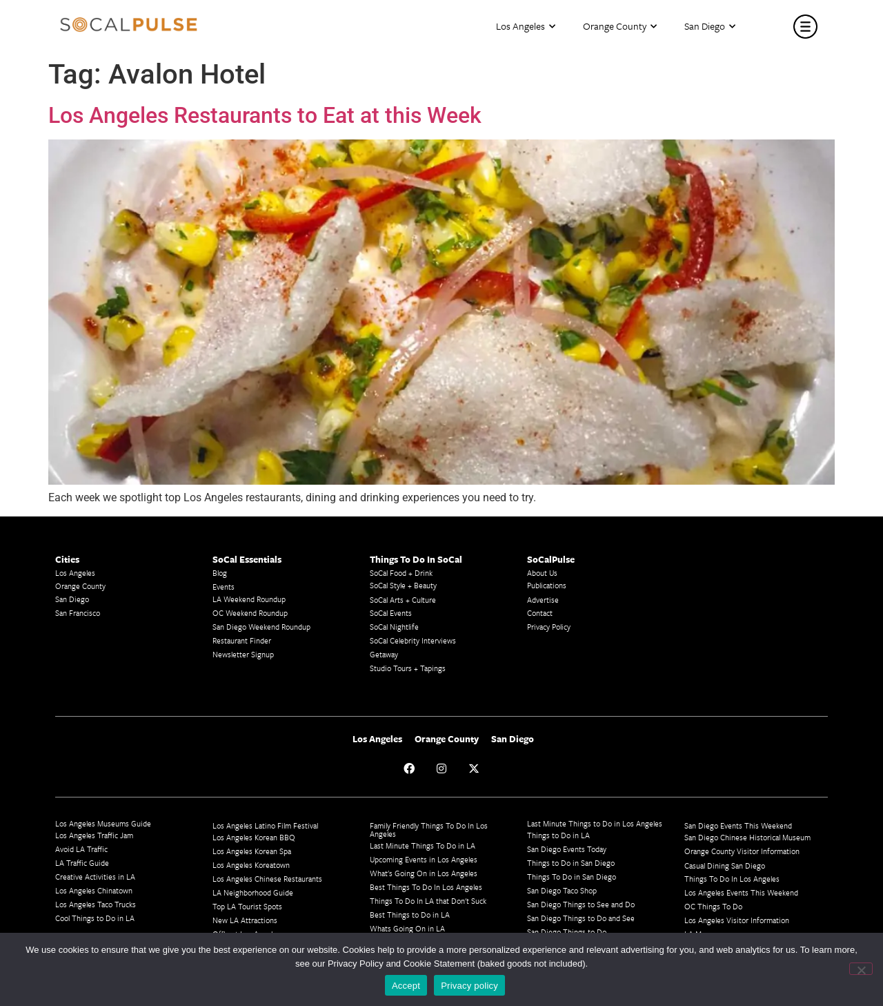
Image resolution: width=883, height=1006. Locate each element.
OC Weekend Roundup (250, 613)
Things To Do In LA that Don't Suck (428, 901)
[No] (861, 969)
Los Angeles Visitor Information (736, 920)
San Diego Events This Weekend (738, 825)
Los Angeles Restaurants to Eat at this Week (265, 115)
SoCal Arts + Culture (403, 600)
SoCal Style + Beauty (403, 585)
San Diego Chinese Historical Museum (747, 837)
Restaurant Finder (241, 640)
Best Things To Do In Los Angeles (426, 887)
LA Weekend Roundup (249, 599)
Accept (406, 985)
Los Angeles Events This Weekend (741, 892)
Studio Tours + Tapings (408, 668)
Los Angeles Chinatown (93, 890)
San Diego (709, 26)
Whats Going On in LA (407, 928)
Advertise (543, 600)
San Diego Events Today (566, 849)
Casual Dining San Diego (724, 865)
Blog (219, 573)
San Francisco (77, 613)
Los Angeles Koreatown (251, 865)
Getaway (384, 654)
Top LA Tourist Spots (247, 906)
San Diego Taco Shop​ (562, 890)
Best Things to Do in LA (410, 914)
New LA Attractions (244, 920)
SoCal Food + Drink (401, 573)
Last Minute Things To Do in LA (422, 845)
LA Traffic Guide (82, 863)
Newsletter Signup (243, 654)
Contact (540, 613)
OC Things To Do (713, 906)
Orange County (620, 26)
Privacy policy (469, 985)
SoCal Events (391, 613)
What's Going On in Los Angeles (423, 873)
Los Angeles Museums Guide (103, 823)
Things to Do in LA (558, 835)
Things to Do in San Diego (571, 863)
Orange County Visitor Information (742, 851)
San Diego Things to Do (566, 932)
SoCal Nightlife (394, 626)
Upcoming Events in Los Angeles (423, 859)
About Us (542, 573)
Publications (546, 585)
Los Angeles (525, 26)
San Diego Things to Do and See (581, 918)
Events (223, 586)
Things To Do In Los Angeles (732, 878)
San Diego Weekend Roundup (261, 626)
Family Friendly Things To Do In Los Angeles (429, 830)
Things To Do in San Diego (571, 876)
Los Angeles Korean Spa (251, 851)
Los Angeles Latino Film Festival (265, 825)
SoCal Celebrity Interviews (413, 640)
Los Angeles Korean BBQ (253, 837)
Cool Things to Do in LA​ (95, 918)
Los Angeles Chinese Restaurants (267, 878)
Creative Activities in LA (95, 876)
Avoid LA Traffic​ (81, 849)
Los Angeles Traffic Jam (94, 835)
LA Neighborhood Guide (252, 892)
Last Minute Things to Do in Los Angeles (594, 823)
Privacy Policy (549, 626)
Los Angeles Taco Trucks (95, 904)
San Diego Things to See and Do (581, 904)
